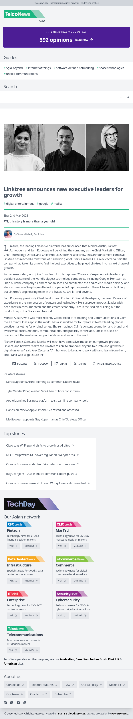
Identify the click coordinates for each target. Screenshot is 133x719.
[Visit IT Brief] (13, 615)
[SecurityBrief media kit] (80, 615)
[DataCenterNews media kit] (31, 581)
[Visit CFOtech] (13, 546)
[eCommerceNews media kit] (80, 581)
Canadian (82, 659)
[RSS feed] (24, 702)
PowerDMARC (119, 713)
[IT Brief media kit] (31, 615)
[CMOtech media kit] (80, 546)
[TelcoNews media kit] (31, 650)
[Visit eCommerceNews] (62, 581)
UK (117, 659)
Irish (103, 659)
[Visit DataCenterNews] (13, 581)
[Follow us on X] (40, 364)
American (10, 664)
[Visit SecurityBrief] (62, 615)
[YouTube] (18, 702)
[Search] (62, 97)
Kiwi (111, 659)
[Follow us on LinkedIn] (19, 364)
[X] (11, 702)
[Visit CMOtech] (62, 546)
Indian (94, 659)
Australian (67, 659)
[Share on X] (79, 364)
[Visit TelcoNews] (13, 650)
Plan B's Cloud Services (71, 713)
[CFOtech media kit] (31, 546)
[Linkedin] (5, 702)
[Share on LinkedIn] (61, 364)
